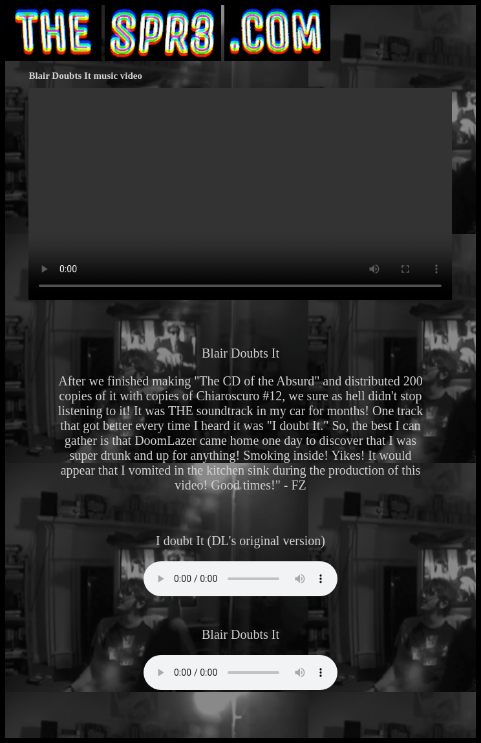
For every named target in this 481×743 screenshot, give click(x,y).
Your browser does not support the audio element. (240, 578)
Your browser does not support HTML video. (240, 194)
